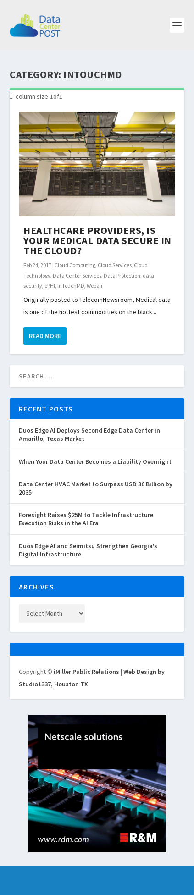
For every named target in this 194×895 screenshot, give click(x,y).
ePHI (49, 285)
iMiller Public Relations (86, 671)
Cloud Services (115, 264)
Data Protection (122, 275)
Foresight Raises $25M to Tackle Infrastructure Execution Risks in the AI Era (86, 519)
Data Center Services (77, 275)
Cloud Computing (75, 264)
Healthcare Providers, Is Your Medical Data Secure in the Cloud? (97, 240)
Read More (45, 336)
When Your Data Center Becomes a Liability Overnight (95, 461)
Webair (95, 285)
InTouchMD (70, 285)
